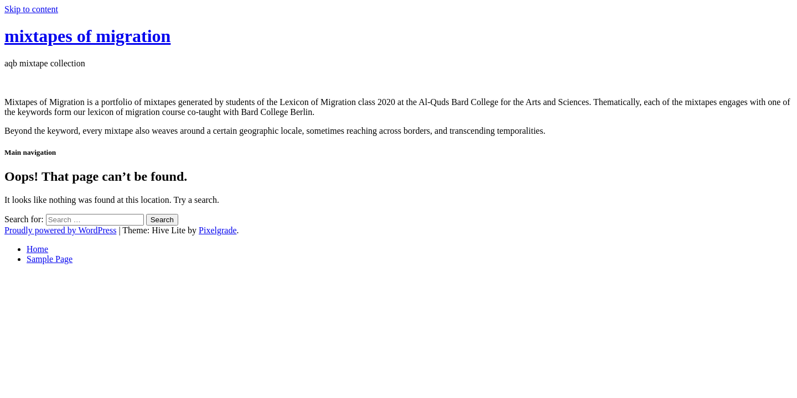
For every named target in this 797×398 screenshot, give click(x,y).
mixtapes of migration (87, 36)
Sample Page (50, 259)
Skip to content (31, 9)
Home (37, 249)
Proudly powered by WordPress (60, 230)
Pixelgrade (217, 230)
